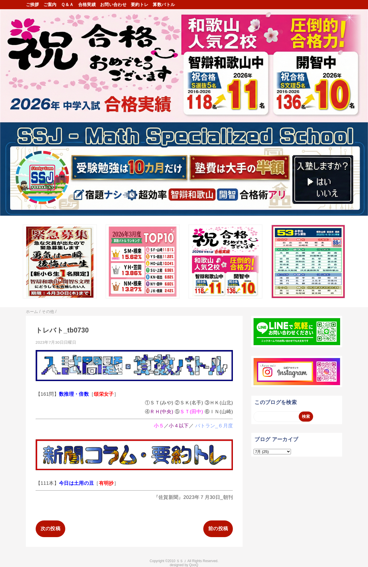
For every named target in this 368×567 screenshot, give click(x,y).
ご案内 (50, 4)
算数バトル (164, 4)
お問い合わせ (113, 4)
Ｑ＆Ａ (67, 4)
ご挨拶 (32, 4)
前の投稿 (218, 528)
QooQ (193, 565)
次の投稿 (50, 528)
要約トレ (139, 4)
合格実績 (87, 4)
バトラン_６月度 (214, 425)
